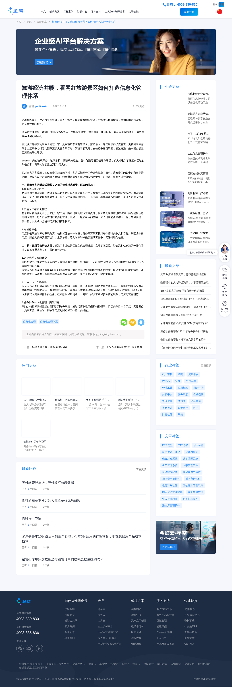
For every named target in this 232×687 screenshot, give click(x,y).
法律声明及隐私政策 (204, 678)
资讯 (29, 21)
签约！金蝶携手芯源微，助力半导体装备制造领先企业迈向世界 (97, 400)
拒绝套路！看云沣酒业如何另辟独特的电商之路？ (51, 347)
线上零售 (167, 374)
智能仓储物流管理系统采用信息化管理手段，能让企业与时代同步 (199, 173)
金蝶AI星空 (191, 451)
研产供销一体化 (171, 451)
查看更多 (141, 469)
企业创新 (198, 394)
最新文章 (42, 21)
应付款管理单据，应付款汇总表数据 (48, 482)
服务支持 (96, 11)
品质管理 (191, 381)
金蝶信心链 (204, 663)
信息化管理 (29, 321)
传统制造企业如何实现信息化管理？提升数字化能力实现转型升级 (199, 94)
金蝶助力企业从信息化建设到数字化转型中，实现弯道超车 (199, 114)
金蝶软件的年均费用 (35, 441)
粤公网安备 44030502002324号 (97, 678)
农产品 (166, 381)
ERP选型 (167, 445)
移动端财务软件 (192, 472)
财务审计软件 (193, 478)
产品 (43, 11)
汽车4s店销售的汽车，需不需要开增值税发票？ (184, 274)
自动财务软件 (169, 472)
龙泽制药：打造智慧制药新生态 (199, 193)
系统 (180, 414)
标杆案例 (68, 11)
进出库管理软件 (171, 505)
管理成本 (167, 401)
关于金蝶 (134, 11)
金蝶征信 (189, 663)
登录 (215, 4)
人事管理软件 (190, 465)
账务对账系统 (169, 458)
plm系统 (198, 445)
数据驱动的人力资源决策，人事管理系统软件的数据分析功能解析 (185, 283)
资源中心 (82, 11)
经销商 (181, 401)
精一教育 (162, 663)
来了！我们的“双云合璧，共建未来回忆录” (199, 134)
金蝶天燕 (149, 663)
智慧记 (125, 663)
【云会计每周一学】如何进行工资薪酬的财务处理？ (185, 348)
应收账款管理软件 (193, 485)
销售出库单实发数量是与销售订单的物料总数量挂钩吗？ (62, 559)
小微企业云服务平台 (57, 663)
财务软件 (167, 414)
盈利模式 (167, 407)
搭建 (180, 374)
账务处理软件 (169, 498)
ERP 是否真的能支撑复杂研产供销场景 (182, 290)
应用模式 (183, 387)
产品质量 (196, 401)
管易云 (92, 663)
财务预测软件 (195, 492)
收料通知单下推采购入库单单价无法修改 (51, 500)
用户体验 (198, 387)
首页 (18, 21)
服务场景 (183, 394)
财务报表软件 (190, 498)
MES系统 (183, 445)
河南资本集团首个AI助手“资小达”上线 (181, 315)
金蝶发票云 (78, 663)
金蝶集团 (24, 663)
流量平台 (193, 374)
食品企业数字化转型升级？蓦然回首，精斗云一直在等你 (125, 347)
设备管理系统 (190, 458)
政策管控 (183, 407)
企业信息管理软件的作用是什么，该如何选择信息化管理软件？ (199, 153)
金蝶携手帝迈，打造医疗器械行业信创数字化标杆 (129, 400)
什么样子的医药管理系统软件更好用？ (66, 400)
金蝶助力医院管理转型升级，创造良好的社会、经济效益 (184, 307)
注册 (221, 4)
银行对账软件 (169, 485)
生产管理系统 (169, 465)
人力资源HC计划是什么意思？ (35, 400)
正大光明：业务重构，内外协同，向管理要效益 (199, 233)
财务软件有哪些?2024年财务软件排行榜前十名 (185, 331)
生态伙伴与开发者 (115, 11)
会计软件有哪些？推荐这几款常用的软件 (183, 339)
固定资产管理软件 (172, 492)
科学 (195, 407)
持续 (177, 381)
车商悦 (103, 663)
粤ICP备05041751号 (66, 678)
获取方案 (189, 11)
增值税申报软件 (171, 478)
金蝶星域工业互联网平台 (33, 667)
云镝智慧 (176, 663)
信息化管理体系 (49, 321)
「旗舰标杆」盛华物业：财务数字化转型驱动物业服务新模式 (199, 213)
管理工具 (167, 387)
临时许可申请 (31, 518)
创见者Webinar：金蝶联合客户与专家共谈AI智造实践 (185, 299)
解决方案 (54, 11)
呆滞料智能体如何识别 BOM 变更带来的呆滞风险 (185, 323)
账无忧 (114, 663)
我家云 (136, 663)
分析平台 (167, 394)
